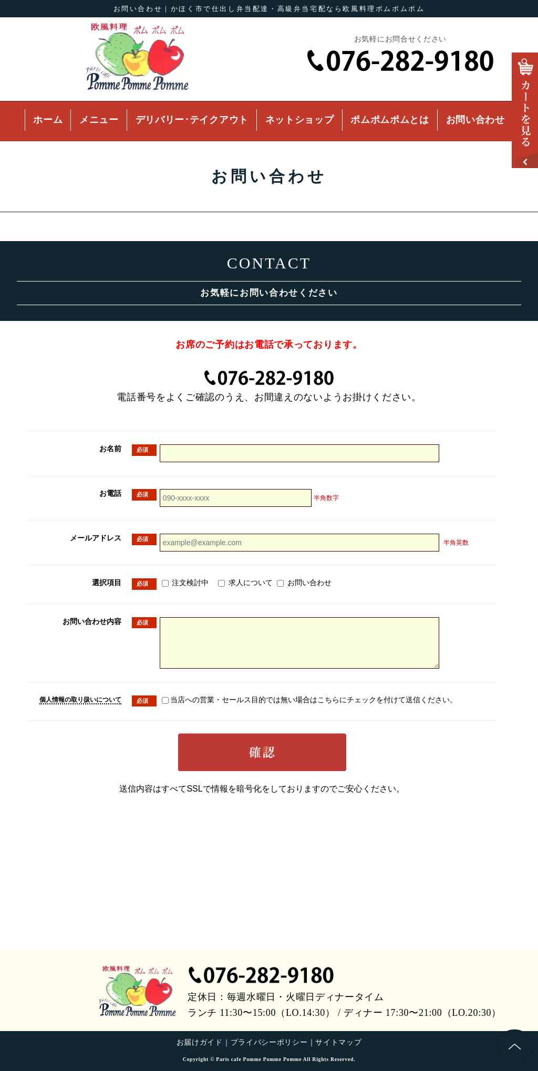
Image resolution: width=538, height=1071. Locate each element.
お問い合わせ (475, 120)
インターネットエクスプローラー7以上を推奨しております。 (269, 679)
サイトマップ (338, 1042)
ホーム (48, 120)
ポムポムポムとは (389, 120)
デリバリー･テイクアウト (192, 120)
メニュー (99, 120)
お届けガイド (200, 1042)
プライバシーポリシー (269, 1042)
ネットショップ (299, 120)
